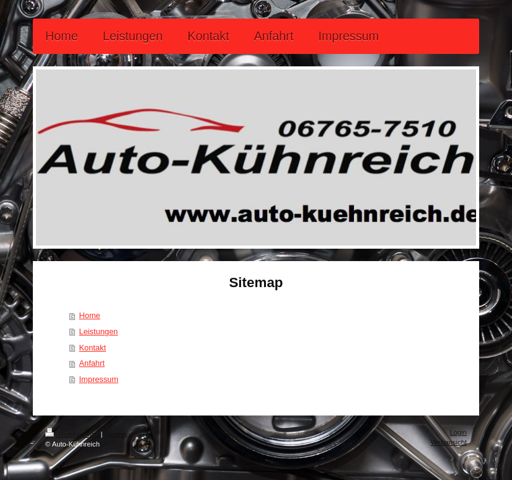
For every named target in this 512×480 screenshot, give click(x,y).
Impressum (98, 379)
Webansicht (449, 442)
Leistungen (98, 331)
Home (89, 315)
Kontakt (92, 347)
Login (458, 432)
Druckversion (73, 434)
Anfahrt (92, 363)
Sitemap (117, 434)
